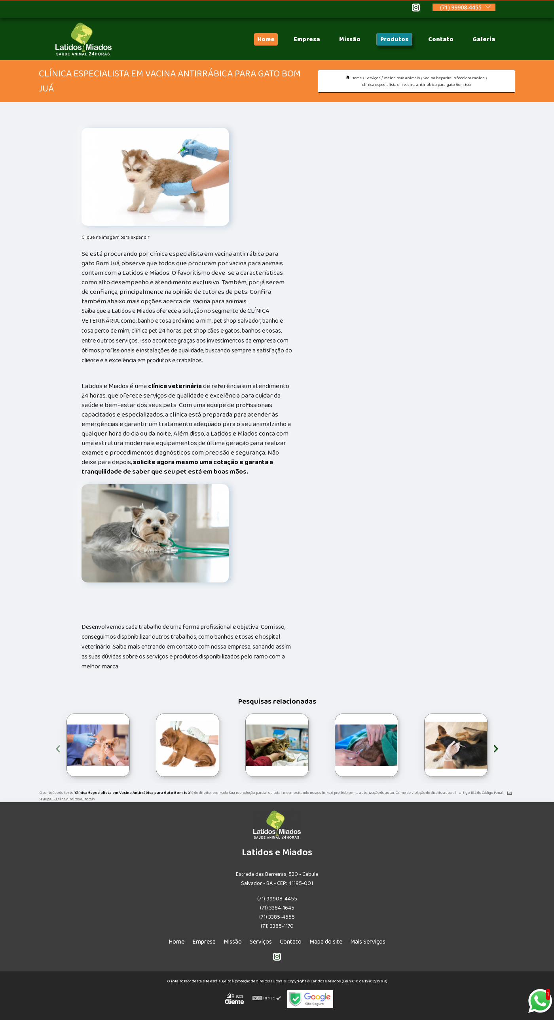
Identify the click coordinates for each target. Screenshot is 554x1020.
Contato (440, 39)
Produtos (394, 39)
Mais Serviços (367, 942)
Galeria (483, 39)
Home (266, 39)
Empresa (307, 39)
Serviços (261, 942)
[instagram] (416, 9)
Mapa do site (325, 942)
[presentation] (58, 747)
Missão (349, 39)
